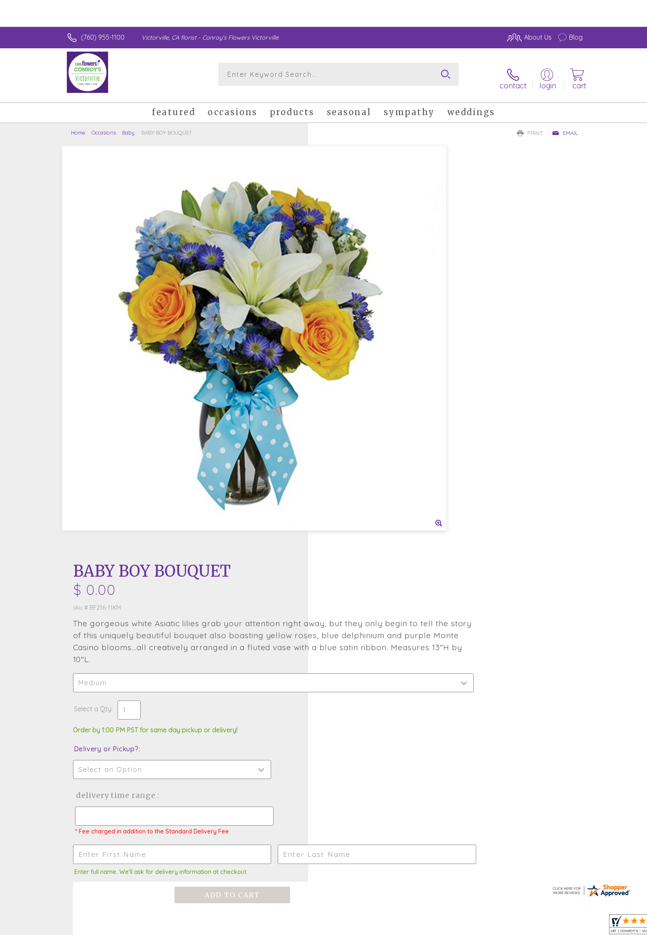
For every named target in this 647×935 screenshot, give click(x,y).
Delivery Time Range (365, 383)
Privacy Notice (450, 926)
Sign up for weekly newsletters (427, 597)
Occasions (104, 126)
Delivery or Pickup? (356, 337)
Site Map (560, 926)
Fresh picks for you (251, 601)
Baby (128, 126)
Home (78, 126)
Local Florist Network (509, 926)
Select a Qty (343, 297)
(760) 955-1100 (103, 37)
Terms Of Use (401, 926)
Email (565, 126)
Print (530, 126)
